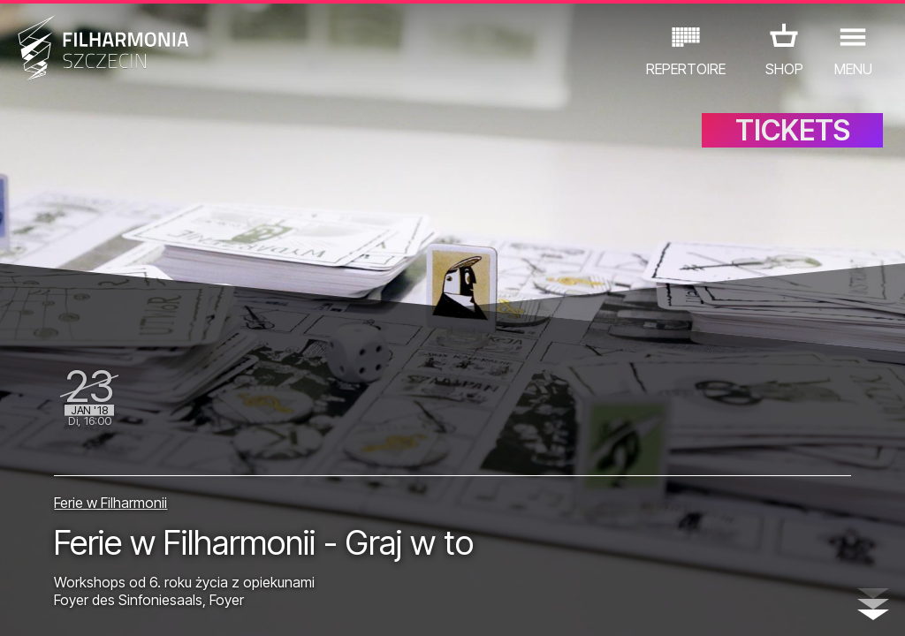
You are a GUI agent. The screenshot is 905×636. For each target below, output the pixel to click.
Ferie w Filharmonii (110, 502)
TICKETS (792, 130)
